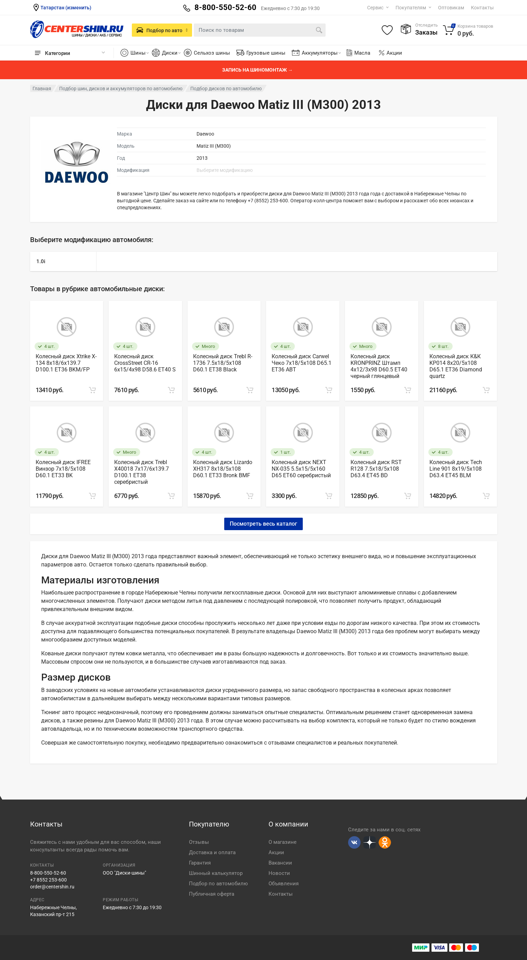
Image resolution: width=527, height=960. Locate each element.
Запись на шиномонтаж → (257, 70)
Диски (171, 53)
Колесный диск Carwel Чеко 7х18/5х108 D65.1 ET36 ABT (301, 363)
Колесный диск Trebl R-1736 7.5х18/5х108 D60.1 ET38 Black (222, 363)
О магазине (283, 842)
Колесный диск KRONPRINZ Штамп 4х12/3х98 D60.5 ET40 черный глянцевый (379, 366)
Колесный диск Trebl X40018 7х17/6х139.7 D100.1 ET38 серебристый (141, 472)
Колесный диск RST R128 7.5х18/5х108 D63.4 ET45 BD (376, 469)
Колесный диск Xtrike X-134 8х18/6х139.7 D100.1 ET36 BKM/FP (66, 363)
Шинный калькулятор (216, 873)
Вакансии (280, 863)
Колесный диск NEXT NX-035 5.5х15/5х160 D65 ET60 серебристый (301, 469)
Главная (42, 88)
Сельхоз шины (212, 53)
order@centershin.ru (52, 886)
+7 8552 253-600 (48, 880)
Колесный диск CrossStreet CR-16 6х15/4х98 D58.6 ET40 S (145, 363)
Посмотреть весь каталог (263, 523)
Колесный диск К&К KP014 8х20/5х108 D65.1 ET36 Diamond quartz (455, 366)
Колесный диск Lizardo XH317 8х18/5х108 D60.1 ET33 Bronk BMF (222, 469)
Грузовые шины (265, 53)
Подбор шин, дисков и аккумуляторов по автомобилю (120, 88)
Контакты (482, 7)
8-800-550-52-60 (48, 873)
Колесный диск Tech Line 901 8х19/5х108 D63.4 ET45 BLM (455, 469)
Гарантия (200, 863)
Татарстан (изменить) (65, 7)
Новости (279, 873)
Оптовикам (451, 7)
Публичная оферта (211, 894)
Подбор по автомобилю (218, 883)
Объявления (284, 883)
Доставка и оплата (212, 852)
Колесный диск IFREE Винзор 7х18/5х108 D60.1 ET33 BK (63, 469)
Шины (139, 53)
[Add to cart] (92, 390)
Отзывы (199, 842)
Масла (357, 52)
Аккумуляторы (321, 53)
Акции (394, 53)
